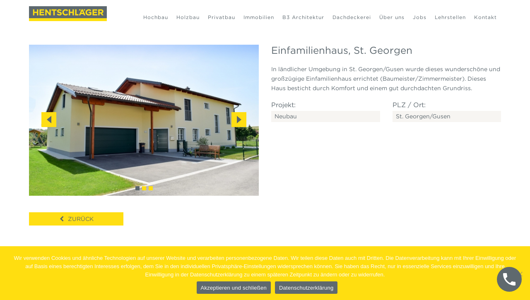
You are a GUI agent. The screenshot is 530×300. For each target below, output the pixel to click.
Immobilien (258, 17)
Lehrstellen (450, 17)
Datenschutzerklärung (306, 288)
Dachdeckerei (351, 17)
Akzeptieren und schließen (234, 288)
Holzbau (188, 17)
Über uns (392, 17)
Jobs (419, 17)
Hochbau (155, 17)
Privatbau (221, 17)
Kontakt (485, 17)
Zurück (81, 219)
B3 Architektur (303, 17)
